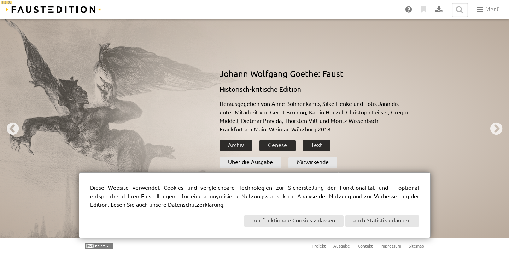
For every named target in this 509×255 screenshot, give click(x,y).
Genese (277, 145)
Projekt (319, 246)
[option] (254, 128)
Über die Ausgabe (250, 162)
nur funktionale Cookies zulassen (293, 220)
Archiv (236, 145)
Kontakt (365, 246)
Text (316, 145)
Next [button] (496, 128)
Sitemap (416, 246)
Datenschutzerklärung (195, 205)
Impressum (390, 246)
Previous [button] (13, 128)
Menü (488, 9)
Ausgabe (341, 246)
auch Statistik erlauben (382, 220)
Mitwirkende (313, 162)
